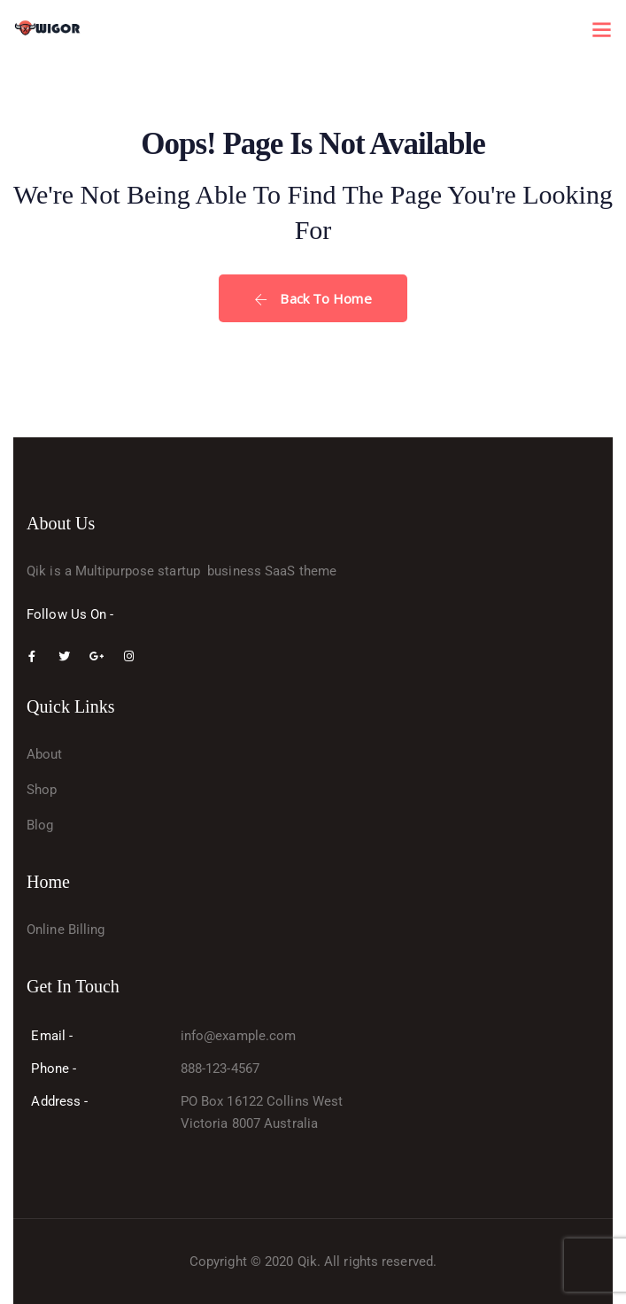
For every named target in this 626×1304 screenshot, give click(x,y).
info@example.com (239, 1036)
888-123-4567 (220, 1068)
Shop (42, 790)
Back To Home (312, 298)
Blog (40, 825)
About (45, 754)
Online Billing (65, 929)
